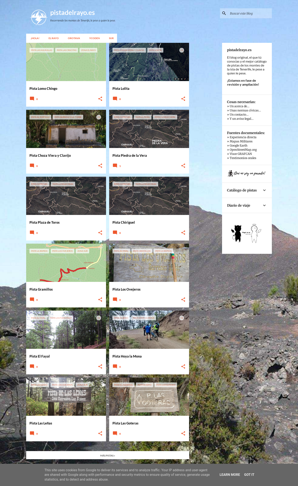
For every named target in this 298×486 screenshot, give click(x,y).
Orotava (73, 38)
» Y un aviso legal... (240, 119)
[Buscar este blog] (250, 13)
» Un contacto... (238, 114)
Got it (249, 475)
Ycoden (93, 38)
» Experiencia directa (241, 137)
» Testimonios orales (241, 158)
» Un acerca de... (238, 106)
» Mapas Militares (240, 141)
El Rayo (52, 38)
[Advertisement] (205, 105)
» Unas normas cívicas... (244, 110)
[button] (100, 99)
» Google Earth (237, 145)
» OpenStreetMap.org (242, 150)
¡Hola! (33, 38)
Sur (110, 38)
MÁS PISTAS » (107, 455)
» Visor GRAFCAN (239, 154)
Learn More (230, 475)
